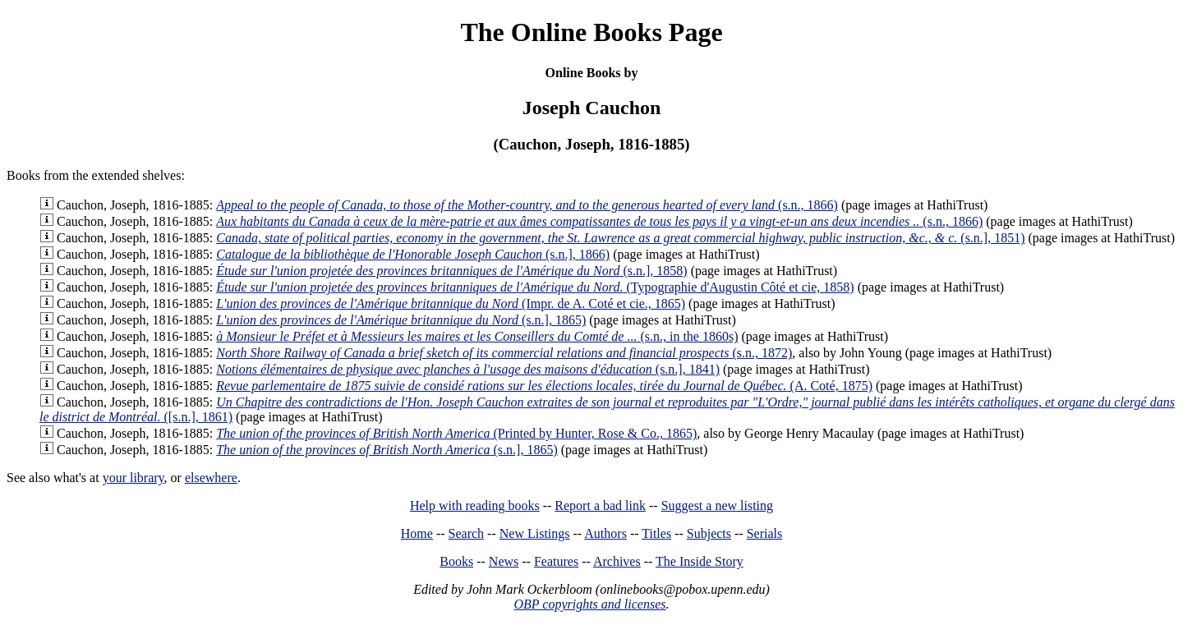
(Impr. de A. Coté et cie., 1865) (450, 303)
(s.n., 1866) (527, 205)
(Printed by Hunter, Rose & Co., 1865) (456, 433)
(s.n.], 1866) (413, 254)
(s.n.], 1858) (451, 271)
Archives (617, 561)
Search (467, 533)
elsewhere (211, 478)
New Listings (534, 533)
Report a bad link (600, 505)
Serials (765, 533)
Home (417, 533)
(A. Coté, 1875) (544, 386)
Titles (656, 533)
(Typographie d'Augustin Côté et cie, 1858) (535, 287)
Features (556, 561)
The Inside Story (699, 561)
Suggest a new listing (717, 505)
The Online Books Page (591, 32)
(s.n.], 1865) (401, 320)
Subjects (709, 533)
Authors (605, 533)
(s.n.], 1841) (468, 369)
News (503, 561)
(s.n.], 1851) (620, 238)
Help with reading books (475, 505)
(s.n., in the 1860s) (477, 336)
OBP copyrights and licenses (589, 604)
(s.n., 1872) (504, 353)
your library (133, 478)
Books (456, 561)
